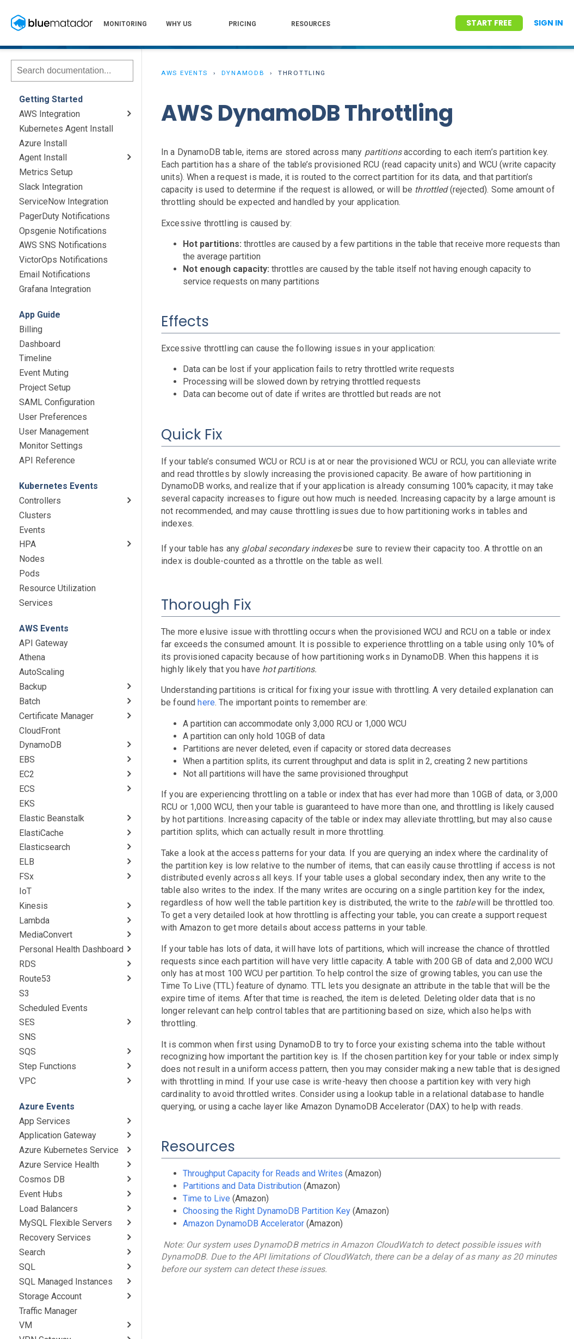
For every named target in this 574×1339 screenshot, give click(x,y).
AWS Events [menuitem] (44, 628)
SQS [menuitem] (27, 1051)
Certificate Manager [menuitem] (56, 716)
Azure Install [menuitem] (43, 143)
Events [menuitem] (32, 530)
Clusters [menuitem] (35, 515)
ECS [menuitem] (27, 789)
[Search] (72, 71)
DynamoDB (243, 73)
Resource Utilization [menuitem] (57, 588)
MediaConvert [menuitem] (45, 934)
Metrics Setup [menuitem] (46, 172)
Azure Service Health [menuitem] (59, 1165)
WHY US (179, 24)
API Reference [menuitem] (47, 460)
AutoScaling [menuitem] (41, 672)
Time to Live (206, 1198)
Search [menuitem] (32, 1252)
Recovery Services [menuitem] (55, 1237)
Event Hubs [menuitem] (41, 1194)
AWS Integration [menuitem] (49, 114)
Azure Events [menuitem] (47, 1106)
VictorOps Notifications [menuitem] (63, 260)
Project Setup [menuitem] (45, 387)
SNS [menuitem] (27, 1037)
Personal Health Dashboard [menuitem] (71, 949)
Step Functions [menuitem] (47, 1066)
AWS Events (184, 73)
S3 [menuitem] (24, 993)
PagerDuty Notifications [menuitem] (64, 216)
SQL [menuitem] (27, 1267)
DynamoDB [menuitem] (40, 745)
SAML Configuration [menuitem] (57, 402)
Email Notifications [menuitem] (54, 274)
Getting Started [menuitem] (51, 99)
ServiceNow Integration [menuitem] (63, 201)
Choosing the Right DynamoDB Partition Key (266, 1211)
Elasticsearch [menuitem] (44, 847)
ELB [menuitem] (26, 862)
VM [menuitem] (25, 1325)
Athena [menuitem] (32, 657)
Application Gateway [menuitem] (57, 1135)
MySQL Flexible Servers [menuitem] (65, 1223)
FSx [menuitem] (26, 876)
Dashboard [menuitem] (39, 344)
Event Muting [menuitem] (44, 373)
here (206, 702)
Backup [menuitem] (33, 686)
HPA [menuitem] (27, 544)
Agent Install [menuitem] (43, 157)
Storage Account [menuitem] (50, 1296)
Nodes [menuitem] (32, 559)
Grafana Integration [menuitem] (55, 289)
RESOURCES (310, 24)
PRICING (242, 24)
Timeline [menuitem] (35, 358)
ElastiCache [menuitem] (41, 833)
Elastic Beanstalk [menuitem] (51, 818)
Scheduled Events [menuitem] (53, 1008)
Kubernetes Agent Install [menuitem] (66, 128)
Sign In (548, 22)
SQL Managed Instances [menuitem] (66, 1281)
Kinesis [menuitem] (33, 906)
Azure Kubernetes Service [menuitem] (69, 1150)
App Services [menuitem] (44, 1121)
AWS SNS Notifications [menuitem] (63, 245)
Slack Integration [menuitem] (51, 187)
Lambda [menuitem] (34, 920)
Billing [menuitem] (30, 329)
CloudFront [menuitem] (39, 731)
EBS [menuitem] (27, 759)
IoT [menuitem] (25, 891)
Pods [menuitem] (29, 573)
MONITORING (125, 24)
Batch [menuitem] (29, 701)
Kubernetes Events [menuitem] (58, 486)
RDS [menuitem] (27, 964)
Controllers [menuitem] (40, 500)
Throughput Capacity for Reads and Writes (263, 1173)
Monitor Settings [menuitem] (51, 446)
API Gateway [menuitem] (43, 643)
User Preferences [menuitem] (53, 417)
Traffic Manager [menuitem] (48, 1311)
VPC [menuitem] (27, 1081)
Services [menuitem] (36, 603)
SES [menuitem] (27, 1022)
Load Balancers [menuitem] (48, 1209)
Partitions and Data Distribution (242, 1186)
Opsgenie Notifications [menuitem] (63, 231)
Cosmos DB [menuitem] (42, 1179)
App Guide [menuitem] (39, 314)
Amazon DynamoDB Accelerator (243, 1223)
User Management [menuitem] (54, 431)
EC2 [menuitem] (26, 774)
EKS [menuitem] (27, 803)
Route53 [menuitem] (35, 979)
